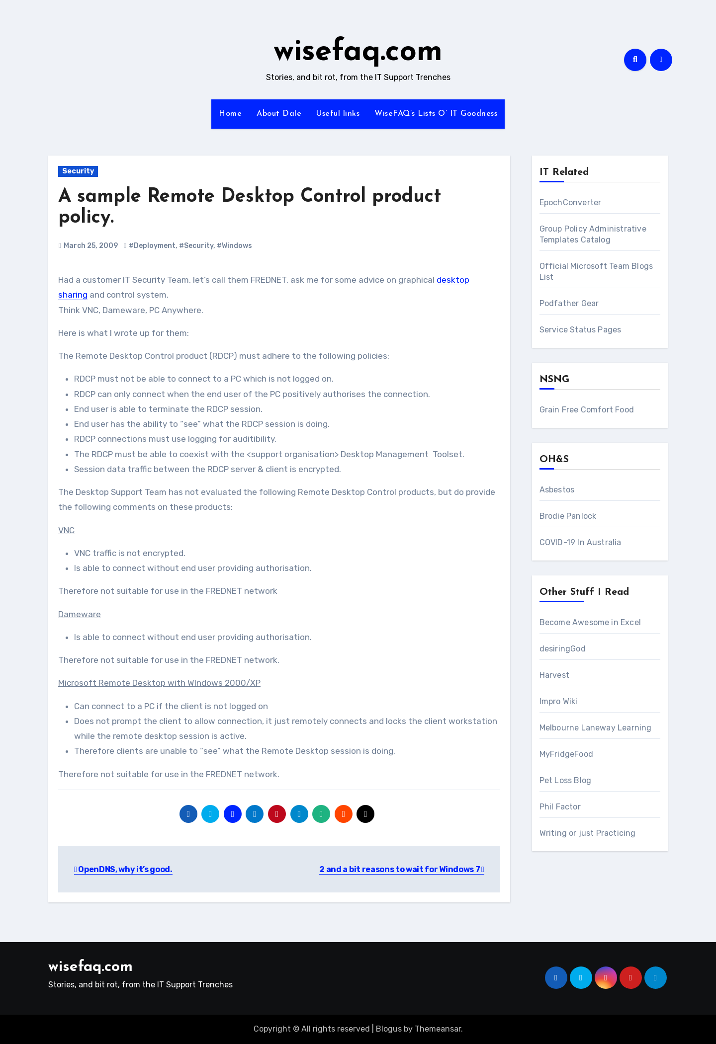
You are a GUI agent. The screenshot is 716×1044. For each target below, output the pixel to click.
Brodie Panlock (568, 516)
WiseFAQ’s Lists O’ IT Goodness (435, 114)
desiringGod (562, 648)
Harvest (554, 675)
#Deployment (152, 245)
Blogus (389, 1029)
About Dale (279, 114)
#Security (196, 245)
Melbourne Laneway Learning (595, 727)
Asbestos (557, 489)
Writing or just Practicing (587, 833)
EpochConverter (570, 202)
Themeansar (438, 1029)
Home (230, 114)
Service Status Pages (580, 329)
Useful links (337, 114)
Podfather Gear (569, 303)
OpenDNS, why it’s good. (123, 869)
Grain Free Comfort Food (586, 409)
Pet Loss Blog (565, 780)
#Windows (234, 245)
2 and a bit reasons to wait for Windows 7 (401, 869)
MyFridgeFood (566, 754)
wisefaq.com (358, 53)
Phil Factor (560, 806)
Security (78, 171)
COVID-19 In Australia (580, 542)
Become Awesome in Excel (590, 622)
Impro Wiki (558, 701)
